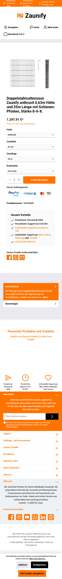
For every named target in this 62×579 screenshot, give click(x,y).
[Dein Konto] (50, 27)
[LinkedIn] (43, 517)
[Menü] (11, 27)
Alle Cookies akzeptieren (32, 573)
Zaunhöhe (11, 141)
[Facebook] (11, 517)
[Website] (51, 517)
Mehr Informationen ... (37, 559)
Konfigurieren (39, 565)
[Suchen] (34, 27)
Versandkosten (13, 537)
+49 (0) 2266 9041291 (25, 241)
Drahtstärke (12, 166)
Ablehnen (22, 565)
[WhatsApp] (35, 517)
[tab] (31, 291)
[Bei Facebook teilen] (9, 257)
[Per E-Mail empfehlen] (22, 257)
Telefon (51, 2)
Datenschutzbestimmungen (28, 422)
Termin (33, 238)
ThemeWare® (31, 545)
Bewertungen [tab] (31, 303)
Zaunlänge (12, 153)
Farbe (9, 129)
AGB (24, 425)
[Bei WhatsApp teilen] (15, 257)
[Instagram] (19, 517)
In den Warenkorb (39, 180)
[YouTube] (27, 517)
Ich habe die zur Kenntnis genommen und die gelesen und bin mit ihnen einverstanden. (28, 424)
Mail (46, 2)
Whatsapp (45, 4)
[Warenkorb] (14, 34)
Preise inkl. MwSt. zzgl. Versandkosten (21, 124)
